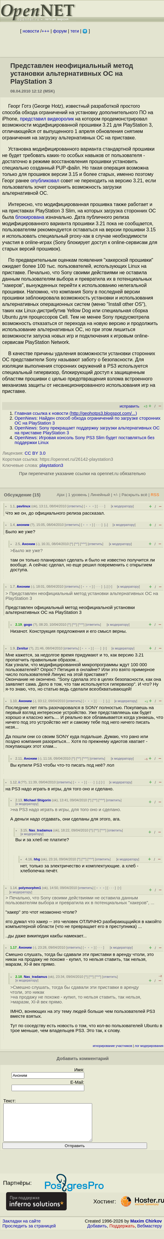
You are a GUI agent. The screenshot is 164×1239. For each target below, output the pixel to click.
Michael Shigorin (37, 800)
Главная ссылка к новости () (76, 413)
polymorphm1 (29, 888)
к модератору (122, 506)
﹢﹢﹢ (90, 506)
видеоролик (60, 118)
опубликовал (44, 180)
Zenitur (22, 648)
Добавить (97, 1233)
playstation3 (51, 465)
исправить (129, 406)
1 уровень (77, 494)
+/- (115, 494)
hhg (37, 859)
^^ (76, 544)
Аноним (28, 544)
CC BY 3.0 (35, 453)
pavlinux (23, 506)
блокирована (29, 217)
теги (74, 31)
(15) (37, 494)
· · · (101, 506)
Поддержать (122, 1233)
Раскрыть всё (134, 494)
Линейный (100, 494)
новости (31, 31)
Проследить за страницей (29, 1233)
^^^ (83, 544)
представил (33, 118)
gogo (28, 624)
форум (60, 31)
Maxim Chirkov (146, 1228)
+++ (45, 31)
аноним (23, 525)
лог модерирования (149, 1046)
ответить (75, 506)
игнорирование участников (112, 1046)
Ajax (61, 494)
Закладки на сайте (21, 1228)
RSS (155, 494)
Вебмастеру (149, 1233)
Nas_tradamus (40, 830)
